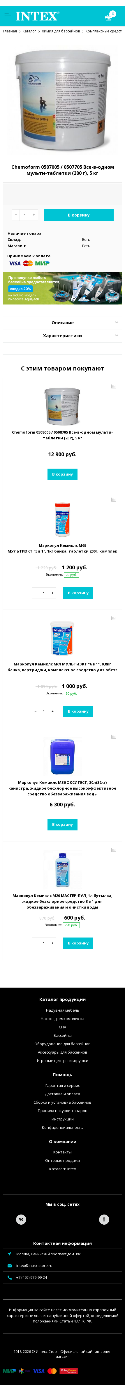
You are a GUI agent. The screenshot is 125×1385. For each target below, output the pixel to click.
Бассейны (63, 1035)
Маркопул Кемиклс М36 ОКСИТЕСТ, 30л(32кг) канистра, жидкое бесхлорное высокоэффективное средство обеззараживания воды (62, 787)
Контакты (62, 1151)
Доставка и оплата (62, 1093)
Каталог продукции (62, 999)
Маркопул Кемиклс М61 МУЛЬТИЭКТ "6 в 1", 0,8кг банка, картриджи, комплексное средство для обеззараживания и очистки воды (62, 666)
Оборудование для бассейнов (62, 1043)
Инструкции (63, 1118)
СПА (62, 1026)
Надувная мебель (62, 1009)
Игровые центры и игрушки (62, 1060)
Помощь (62, 1074)
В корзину (79, 214)
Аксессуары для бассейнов (62, 1051)
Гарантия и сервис (62, 1085)
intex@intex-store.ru (34, 1265)
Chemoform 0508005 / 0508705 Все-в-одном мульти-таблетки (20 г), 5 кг (62, 434)
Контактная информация (62, 1243)
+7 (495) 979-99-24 (31, 1277)
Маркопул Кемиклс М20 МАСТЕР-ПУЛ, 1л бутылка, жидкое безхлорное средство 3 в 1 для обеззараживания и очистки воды (62, 901)
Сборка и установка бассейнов (62, 1102)
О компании (62, 1141)
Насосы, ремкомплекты (62, 1018)
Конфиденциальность (62, 1127)
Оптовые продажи (62, 1160)
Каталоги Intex (62, 1168)
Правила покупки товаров (62, 1110)
